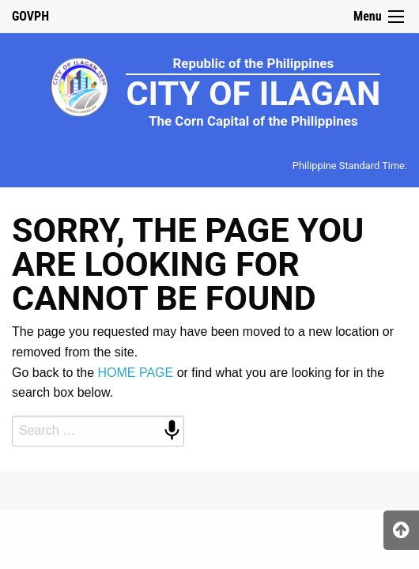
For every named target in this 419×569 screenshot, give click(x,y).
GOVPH (30, 16)
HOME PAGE (136, 372)
